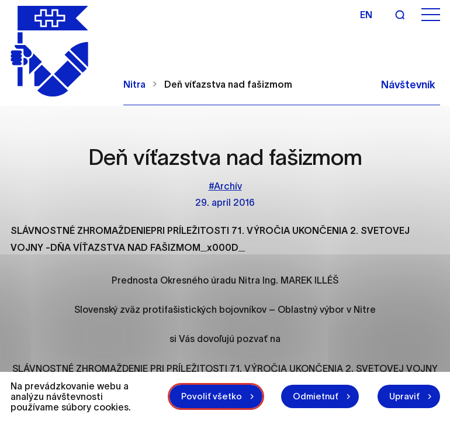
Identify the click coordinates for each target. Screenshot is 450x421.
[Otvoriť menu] (430, 15)
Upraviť (404, 396)
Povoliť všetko (211, 396)
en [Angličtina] (366, 14)
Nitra (134, 84)
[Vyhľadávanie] (400, 15)
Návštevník (408, 85)
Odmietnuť (315, 396)
